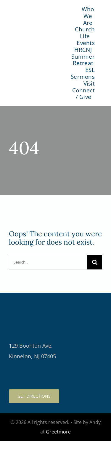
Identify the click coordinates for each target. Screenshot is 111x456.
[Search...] (48, 262)
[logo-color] (39, 50)
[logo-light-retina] (55, 302)
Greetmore (58, 431)
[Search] (94, 262)
